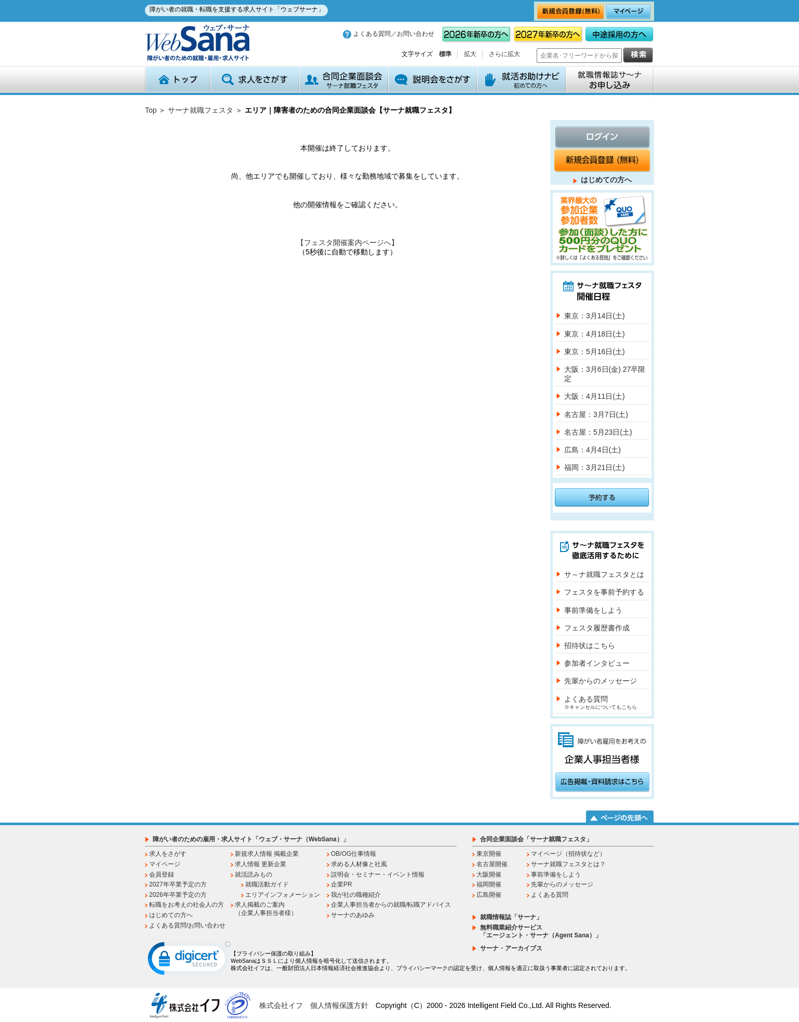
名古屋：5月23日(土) (598, 432)
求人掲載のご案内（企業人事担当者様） (266, 909)
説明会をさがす (432, 79)
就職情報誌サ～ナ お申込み (610, 79)
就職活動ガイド (267, 884)
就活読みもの (253, 874)
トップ (177, 79)
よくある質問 (600, 702)
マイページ (164, 864)
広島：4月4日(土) (592, 450)
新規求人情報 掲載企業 (267, 853)
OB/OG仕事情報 (353, 853)
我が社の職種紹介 (356, 894)
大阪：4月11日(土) (594, 396)
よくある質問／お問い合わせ (393, 33)
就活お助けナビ (521, 79)
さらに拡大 (504, 54)
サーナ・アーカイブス (511, 948)
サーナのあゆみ (353, 915)
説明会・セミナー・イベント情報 (377, 874)
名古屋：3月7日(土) (596, 414)
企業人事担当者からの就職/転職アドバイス (391, 904)
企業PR (341, 884)
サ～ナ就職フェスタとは (604, 574)
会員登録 (161, 874)
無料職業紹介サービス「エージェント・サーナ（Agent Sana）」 (541, 931)
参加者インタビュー (597, 663)
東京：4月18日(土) (594, 334)
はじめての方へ (606, 180)
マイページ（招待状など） (568, 853)
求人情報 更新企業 (260, 864)
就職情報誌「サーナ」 (511, 917)
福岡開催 (488, 884)
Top (151, 110)
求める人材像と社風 (359, 864)
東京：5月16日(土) (594, 351)
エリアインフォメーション (282, 894)
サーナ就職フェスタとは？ (568, 864)
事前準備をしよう (593, 610)
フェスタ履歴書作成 (597, 628)
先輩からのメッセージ (600, 681)
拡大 (470, 54)
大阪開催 (488, 874)
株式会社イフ (281, 1005)
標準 (445, 54)
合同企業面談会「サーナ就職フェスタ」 (536, 839)
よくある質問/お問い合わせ (187, 925)
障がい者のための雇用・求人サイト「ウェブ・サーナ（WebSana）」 (251, 839)
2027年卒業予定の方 (178, 884)
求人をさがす (254, 79)
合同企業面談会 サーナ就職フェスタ (343, 79)
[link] (189, 960)
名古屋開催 (492, 864)
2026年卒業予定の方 (178, 894)
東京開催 (488, 853)
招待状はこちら (589, 645)
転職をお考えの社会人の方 (186, 904)
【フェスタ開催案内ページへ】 (347, 242)
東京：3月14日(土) (594, 316)
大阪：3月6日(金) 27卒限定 (604, 374)
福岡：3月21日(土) (594, 467)
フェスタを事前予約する (604, 592)
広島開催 (488, 894)
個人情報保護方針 (339, 1005)
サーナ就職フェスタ (200, 110)
